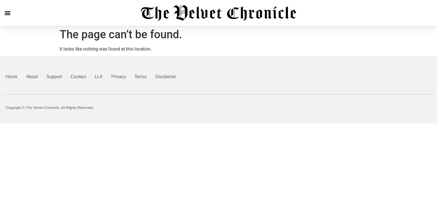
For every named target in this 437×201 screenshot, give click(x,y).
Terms (141, 76)
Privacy (118, 76)
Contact (78, 76)
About (32, 76)
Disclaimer (165, 76)
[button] (7, 12)
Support (54, 76)
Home (12, 76)
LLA (99, 76)
